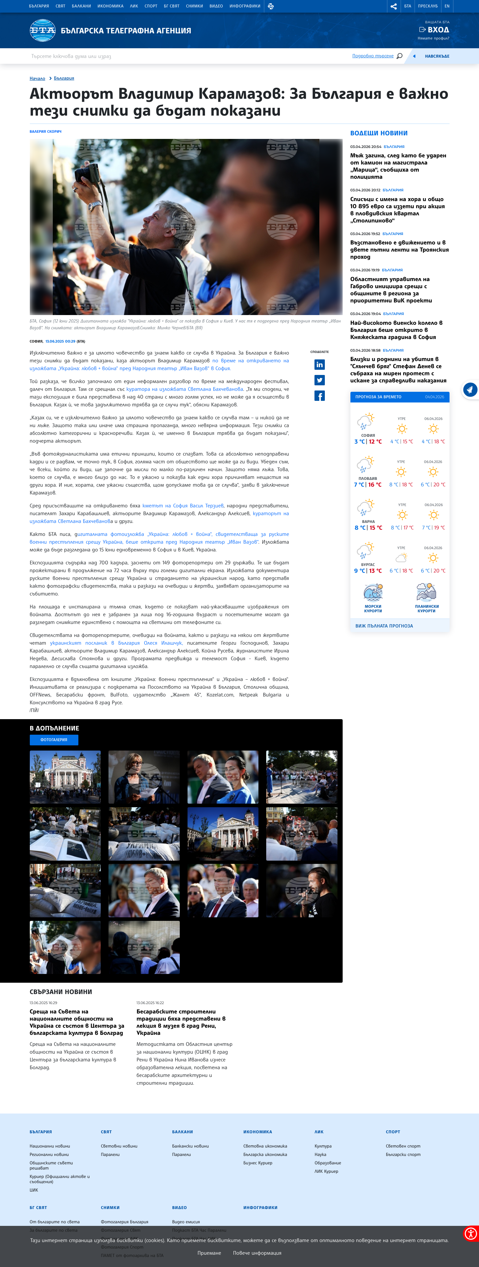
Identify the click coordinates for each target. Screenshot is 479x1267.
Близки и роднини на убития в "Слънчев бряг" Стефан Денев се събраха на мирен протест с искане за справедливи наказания (398, 370)
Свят (60, 6)
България (39, 6)
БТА (407, 6)
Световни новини (119, 1146)
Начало (37, 78)
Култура (323, 1146)
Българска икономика (265, 1154)
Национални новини (50, 1146)
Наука (320, 1154)
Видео (216, 6)
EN (447, 6)
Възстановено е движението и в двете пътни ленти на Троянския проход (399, 249)
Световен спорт (403, 1146)
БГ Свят (171, 6)
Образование (328, 1163)
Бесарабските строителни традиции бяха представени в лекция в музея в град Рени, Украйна (181, 1022)
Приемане (209, 1253)
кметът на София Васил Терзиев (183, 505)
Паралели (110, 1154)
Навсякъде (437, 56)
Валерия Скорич (46, 131)
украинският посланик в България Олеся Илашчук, (116, 642)
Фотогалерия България (125, 1222)
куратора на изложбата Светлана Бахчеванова (184, 389)
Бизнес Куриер (258, 1163)
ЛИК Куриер (326, 1171)
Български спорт (403, 1154)
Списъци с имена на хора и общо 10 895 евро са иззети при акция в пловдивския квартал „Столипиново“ (397, 210)
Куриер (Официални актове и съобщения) (60, 1179)
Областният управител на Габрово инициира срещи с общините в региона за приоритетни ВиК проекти (391, 290)
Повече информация (257, 1253)
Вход (439, 29)
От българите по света (55, 1222)
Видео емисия (186, 1222)
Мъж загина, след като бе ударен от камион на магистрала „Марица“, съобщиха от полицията (398, 166)
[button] (271, 6)
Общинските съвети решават (51, 1165)
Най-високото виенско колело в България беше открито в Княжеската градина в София (396, 330)
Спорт (151, 6)
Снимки (194, 6)
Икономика (110, 6)
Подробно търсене (372, 56)
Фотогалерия (53, 739)
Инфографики (245, 6)
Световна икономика (265, 1146)
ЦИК (34, 1190)
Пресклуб (428, 6)
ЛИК (134, 6)
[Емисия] (414, 56)
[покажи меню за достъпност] (471, 1234)
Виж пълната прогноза (384, 626)
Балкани (81, 6)
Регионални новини (49, 1154)
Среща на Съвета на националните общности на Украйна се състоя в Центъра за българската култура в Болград (77, 1022)
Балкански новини (190, 1146)
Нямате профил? (434, 38)
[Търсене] (399, 55)
